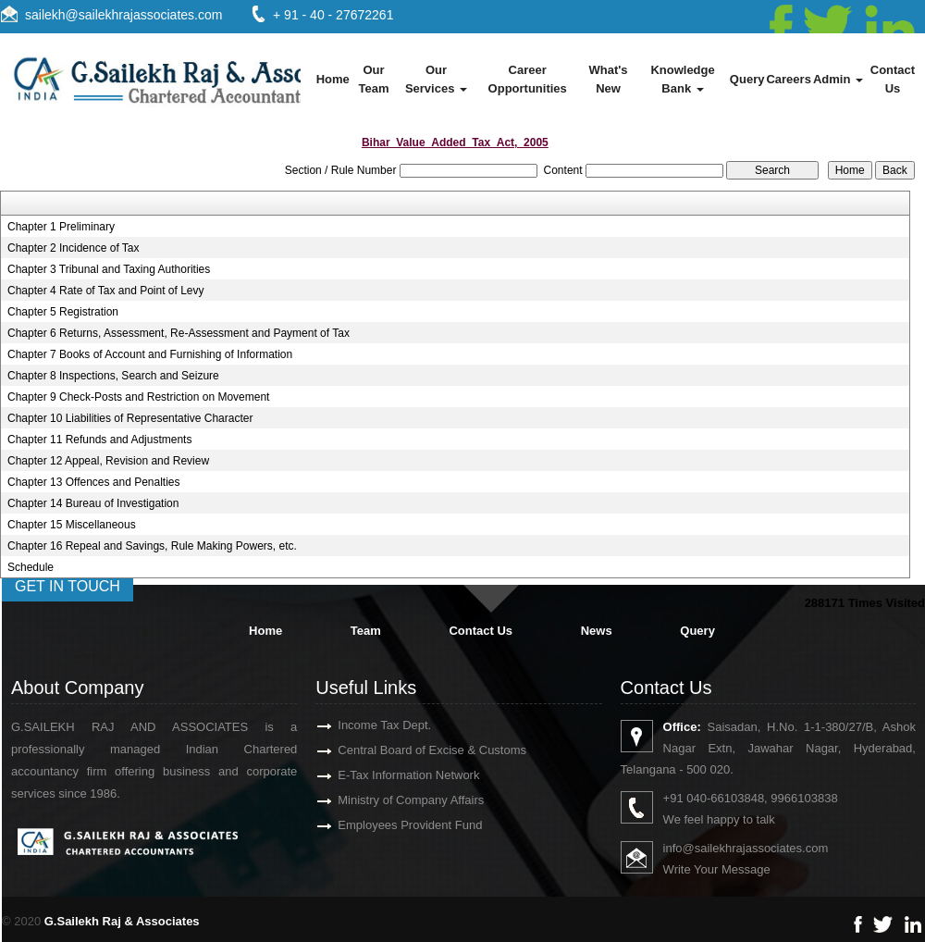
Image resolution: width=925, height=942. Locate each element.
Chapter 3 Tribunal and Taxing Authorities (108, 269)
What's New (607, 79)
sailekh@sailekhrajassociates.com (123, 14)
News (596, 631)
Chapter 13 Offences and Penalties (93, 482)
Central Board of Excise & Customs (410, 750)
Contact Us (892, 79)
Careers (788, 79)
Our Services (436, 79)
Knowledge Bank (682, 79)
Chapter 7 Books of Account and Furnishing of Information (149, 354)
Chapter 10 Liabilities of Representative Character (130, 418)
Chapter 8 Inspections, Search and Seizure (113, 375)
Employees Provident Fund (388, 825)
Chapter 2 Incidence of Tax (73, 248)
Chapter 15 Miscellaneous (71, 524)
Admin (838, 79)
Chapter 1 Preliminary (61, 226)
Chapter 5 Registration (62, 311)
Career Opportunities (527, 79)
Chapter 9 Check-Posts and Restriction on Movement (138, 396)
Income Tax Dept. (363, 725)
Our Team (373, 79)
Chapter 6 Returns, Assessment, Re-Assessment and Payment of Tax (178, 333)
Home (333, 79)
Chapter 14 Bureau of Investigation (93, 503)
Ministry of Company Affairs (389, 800)
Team (366, 631)
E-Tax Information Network (387, 775)
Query (747, 79)
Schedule (30, 567)
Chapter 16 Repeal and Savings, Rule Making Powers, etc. (152, 545)
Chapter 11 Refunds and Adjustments (99, 439)
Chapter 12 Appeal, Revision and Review (108, 460)
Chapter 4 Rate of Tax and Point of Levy (105, 290)
